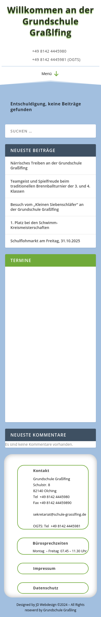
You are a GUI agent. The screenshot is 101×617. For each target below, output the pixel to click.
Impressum (44, 568)
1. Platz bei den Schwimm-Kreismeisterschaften (34, 225)
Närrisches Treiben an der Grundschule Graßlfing (46, 165)
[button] (46, 73)
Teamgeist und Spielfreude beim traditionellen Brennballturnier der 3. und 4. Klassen (50, 186)
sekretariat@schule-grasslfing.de (59, 514)
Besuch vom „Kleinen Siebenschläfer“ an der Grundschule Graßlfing (47, 207)
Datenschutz (45, 587)
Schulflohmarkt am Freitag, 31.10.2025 (45, 240)
